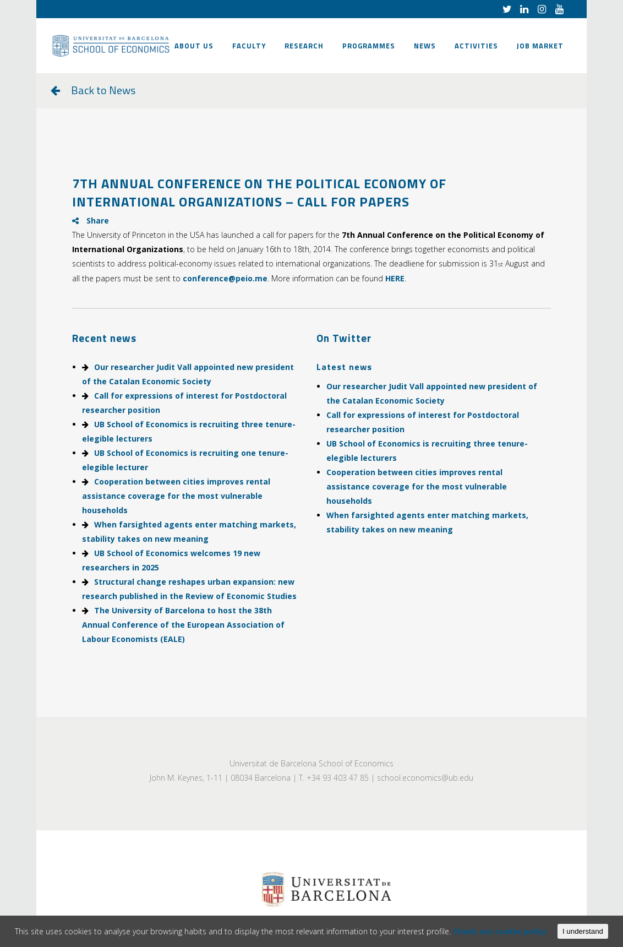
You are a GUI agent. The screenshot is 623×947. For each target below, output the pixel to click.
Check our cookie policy (500, 931)
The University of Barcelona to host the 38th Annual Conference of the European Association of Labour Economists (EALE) (183, 624)
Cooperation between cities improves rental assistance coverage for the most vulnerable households (176, 495)
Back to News (103, 90)
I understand (582, 931)
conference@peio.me (225, 278)
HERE (395, 278)
